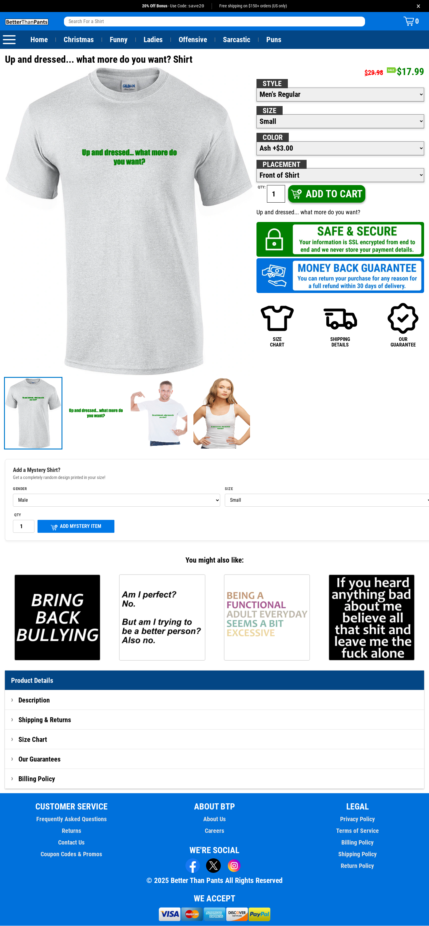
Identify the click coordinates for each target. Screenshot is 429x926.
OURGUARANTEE (403, 325)
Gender (20, 489)
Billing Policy (36, 779)
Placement (281, 164)
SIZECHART (277, 325)
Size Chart (32, 740)
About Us (214, 819)
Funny (118, 40)
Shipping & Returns (44, 720)
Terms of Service (358, 831)
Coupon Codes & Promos (71, 854)
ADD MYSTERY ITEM (76, 527)
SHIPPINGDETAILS (340, 325)
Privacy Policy (357, 819)
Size (269, 111)
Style (272, 84)
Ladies (153, 40)
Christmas (79, 40)
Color (273, 137)
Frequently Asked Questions (71, 819)
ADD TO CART (326, 194)
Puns (274, 40)
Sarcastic (237, 40)
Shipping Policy (357, 854)
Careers (214, 831)
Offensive (193, 40)
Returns (71, 831)
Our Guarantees (39, 759)
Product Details (32, 681)
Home (39, 40)
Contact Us (71, 842)
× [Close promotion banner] (418, 6)
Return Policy (357, 866)
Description (34, 700)
